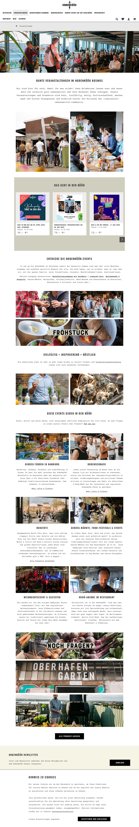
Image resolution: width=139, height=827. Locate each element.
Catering (22, 19)
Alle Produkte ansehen (69, 736)
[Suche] (117, 19)
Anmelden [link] (120, 762)
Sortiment (7, 19)
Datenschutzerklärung (62, 812)
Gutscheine (7, 13)
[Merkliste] (123, 19)
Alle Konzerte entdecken (42, 561)
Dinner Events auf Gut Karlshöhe (78, 13)
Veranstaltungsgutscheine (108, 362)
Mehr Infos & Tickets (42, 489)
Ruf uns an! (90, 424)
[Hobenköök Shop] (16, 26)
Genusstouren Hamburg (39, 13)
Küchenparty (99, 13)
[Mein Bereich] (129, 19)
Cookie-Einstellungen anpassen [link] (44, 819)
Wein (14, 19)
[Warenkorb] (134, 19)
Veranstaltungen (20, 13)
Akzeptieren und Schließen (94, 819)
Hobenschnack (57, 13)
